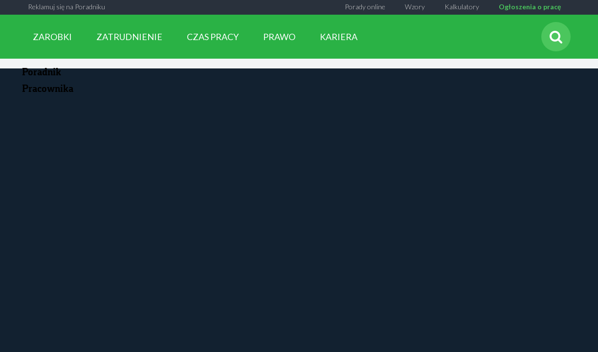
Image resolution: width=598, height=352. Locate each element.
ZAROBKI (52, 36)
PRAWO (279, 36)
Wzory (415, 6)
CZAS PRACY (213, 36)
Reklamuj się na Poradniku (66, 6)
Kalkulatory (461, 6)
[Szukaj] (556, 36)
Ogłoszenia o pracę (530, 6)
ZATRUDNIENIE (129, 36)
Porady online (365, 6)
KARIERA (338, 36)
